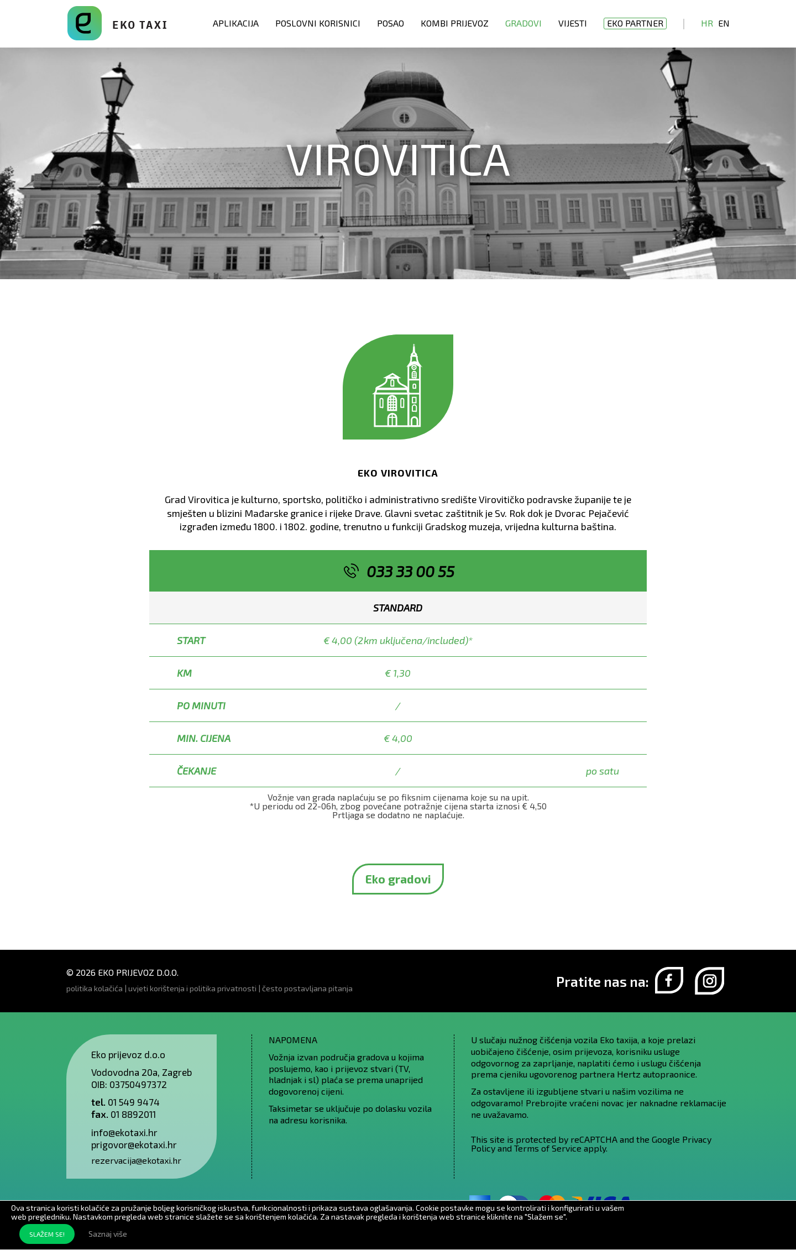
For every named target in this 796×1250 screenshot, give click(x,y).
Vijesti (572, 23)
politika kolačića (94, 988)
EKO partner (635, 23)
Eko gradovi (398, 879)
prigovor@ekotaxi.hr (134, 1144)
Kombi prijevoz (455, 23)
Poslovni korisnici (317, 23)
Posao (390, 23)
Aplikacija (236, 23)
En (724, 23)
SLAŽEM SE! (47, 1234)
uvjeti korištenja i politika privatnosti (192, 988)
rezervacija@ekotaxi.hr (136, 1160)
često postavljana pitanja (307, 988)
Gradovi (523, 23)
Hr (707, 23)
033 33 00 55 (410, 571)
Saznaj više (107, 1233)
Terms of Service (548, 1148)
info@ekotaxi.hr (124, 1132)
